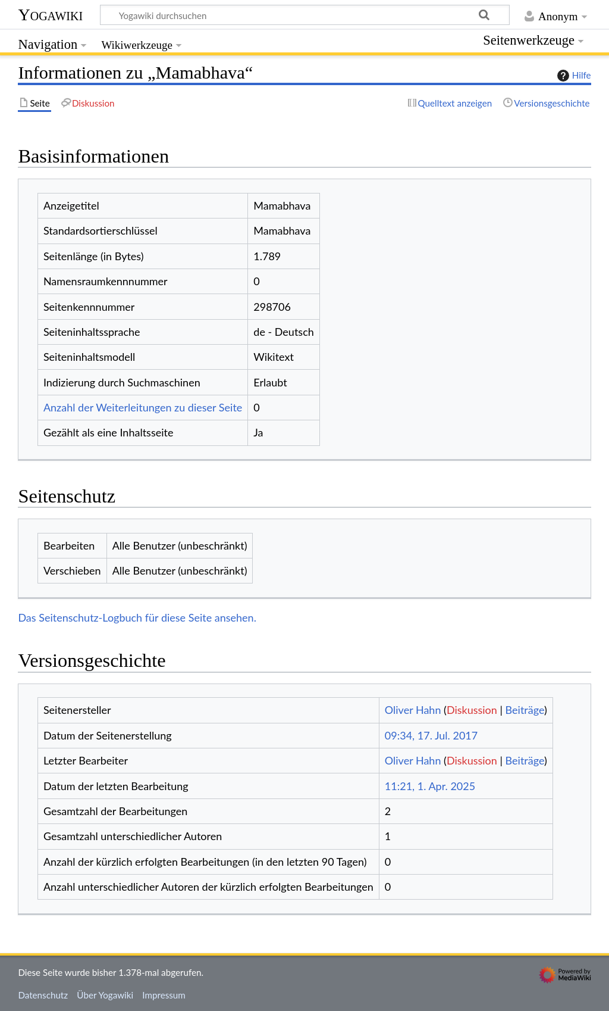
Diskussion (472, 709)
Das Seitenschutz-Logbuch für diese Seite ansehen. (137, 617)
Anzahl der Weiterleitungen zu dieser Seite (142, 407)
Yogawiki (50, 14)
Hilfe (572, 76)
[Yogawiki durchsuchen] (305, 14)
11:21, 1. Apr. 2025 (430, 785)
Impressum (164, 995)
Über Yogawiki (105, 995)
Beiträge (525, 709)
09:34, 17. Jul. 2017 (431, 735)
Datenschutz (43, 995)
